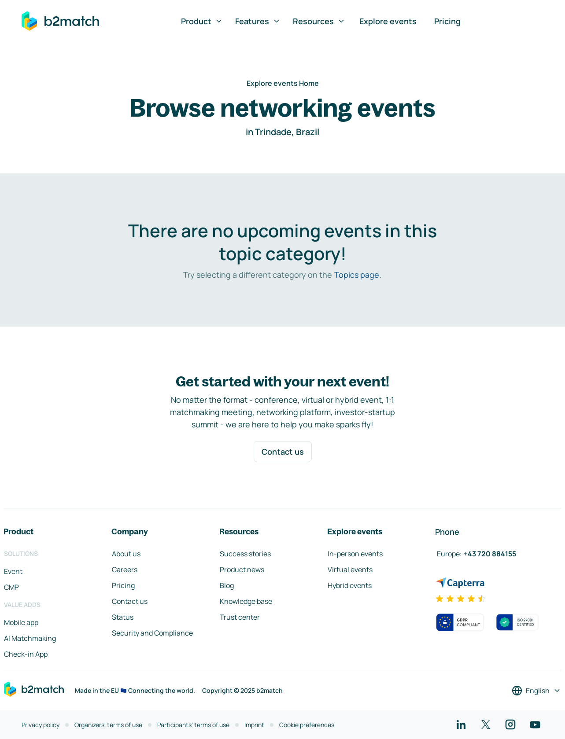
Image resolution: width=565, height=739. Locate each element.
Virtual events (350, 569)
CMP (11, 587)
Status (122, 617)
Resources (319, 21)
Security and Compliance (152, 633)
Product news (242, 569)
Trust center (240, 617)
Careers (124, 569)
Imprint (254, 725)
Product (202, 21)
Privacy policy (40, 725)
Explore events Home (283, 83)
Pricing (447, 21)
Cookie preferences (306, 725)
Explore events (388, 21)
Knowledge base (246, 601)
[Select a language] (536, 690)
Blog (227, 585)
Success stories (245, 554)
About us (126, 554)
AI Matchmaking (30, 638)
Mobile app (21, 622)
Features (258, 21)
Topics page (356, 274)
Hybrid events (350, 585)
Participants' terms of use (193, 725)
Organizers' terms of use (108, 725)
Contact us (283, 451)
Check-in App (26, 654)
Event (13, 571)
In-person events (355, 554)
